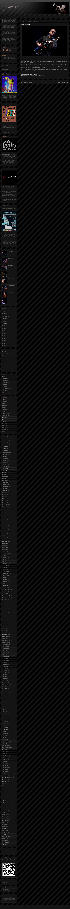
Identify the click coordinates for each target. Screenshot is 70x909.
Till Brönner (4, 824)
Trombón (4, 425)
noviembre (5, 316)
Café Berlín (4, 378)
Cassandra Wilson (5, 492)
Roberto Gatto (5, 787)
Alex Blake (4, 448)
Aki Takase (4, 442)
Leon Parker (4, 662)
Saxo (3, 421)
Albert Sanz (4, 446)
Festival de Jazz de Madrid (7, 357)
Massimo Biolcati (5, 696)
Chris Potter (4, 502)
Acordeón (4, 399)
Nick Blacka (10, 292)
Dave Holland (4, 525)
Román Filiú (4, 793)
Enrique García (5, 547)
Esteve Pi (4, 555)
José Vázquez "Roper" (6, 640)
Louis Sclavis (4, 672)
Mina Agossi (4, 715)
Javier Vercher (5, 605)
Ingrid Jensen (4, 591)
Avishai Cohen (5, 466)
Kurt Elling (4, 654)
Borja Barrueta (11, 285)
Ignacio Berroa (5, 587)
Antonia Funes (5, 458)
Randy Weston (5, 771)
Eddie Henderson (5, 541)
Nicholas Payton (5, 727)
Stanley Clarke (5, 814)
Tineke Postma (5, 826)
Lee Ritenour (4, 658)
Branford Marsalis (5, 484)
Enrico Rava (4, 545)
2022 (5, 325)
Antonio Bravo (5, 460)
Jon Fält (3, 628)
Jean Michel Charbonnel (7, 609)
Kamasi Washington (6, 644)
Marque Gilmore (5, 692)
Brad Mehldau (5, 482)
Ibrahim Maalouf (5, 585)
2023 (5, 315)
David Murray (4, 529)
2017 (5, 333)
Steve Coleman (5, 820)
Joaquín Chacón (5, 620)
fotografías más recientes (26, 82)
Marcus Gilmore (5, 686)
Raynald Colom (5, 775)
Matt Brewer (4, 698)
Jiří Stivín (4, 616)
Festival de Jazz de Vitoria (7, 359)
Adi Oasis (4, 438)
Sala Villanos (4, 392)
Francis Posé (4, 557)
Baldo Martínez (5, 468)
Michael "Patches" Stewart (7, 702)
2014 (5, 338)
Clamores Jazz (5, 382)
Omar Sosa (4, 743)
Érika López (4, 844)
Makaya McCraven (5, 684)
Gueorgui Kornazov (6, 573)
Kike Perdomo (5, 652)
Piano (3, 419)
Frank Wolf (4, 561)
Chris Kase (4, 500)
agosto (4, 319)
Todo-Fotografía (5, 69)
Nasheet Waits (5, 723)
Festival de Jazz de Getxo (7, 355)
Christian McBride (5, 504)
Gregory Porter (5, 569)
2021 (5, 326)
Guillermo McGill (5, 575)
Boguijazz (4, 376)
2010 (5, 345)
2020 (5, 328)
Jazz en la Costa (5, 363)
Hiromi (3, 583)
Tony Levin (4, 828)
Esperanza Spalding (6, 553)
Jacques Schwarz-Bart (6, 595)
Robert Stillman (5, 783)
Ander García (10, 258)
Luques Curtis (5, 678)
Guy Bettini (4, 577)
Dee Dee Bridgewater (6, 533)
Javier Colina (4, 603)
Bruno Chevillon (5, 486)
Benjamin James (5, 472)
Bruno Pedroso (5, 488)
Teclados (4, 423)
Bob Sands (4, 478)
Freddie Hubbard (5, 563)
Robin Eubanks (5, 789)
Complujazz (4, 353)
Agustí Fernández (5, 440)
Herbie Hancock (5, 581)
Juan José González (6, 642)
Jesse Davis (4, 614)
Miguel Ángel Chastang (6, 709)
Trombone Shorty (5, 830)
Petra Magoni (4, 757)
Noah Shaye (4, 737)
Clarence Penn (5, 510)
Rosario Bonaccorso (6, 797)
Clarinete (4, 405)
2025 (5, 311)
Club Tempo (4, 384)
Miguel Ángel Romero (6, 711)
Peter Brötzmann (5, 755)
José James (4, 638)
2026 (5, 310)
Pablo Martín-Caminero (6, 747)
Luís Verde (4, 680)
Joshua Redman (5, 636)
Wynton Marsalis (5, 842)
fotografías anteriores (63, 82)
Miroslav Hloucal (5, 717)
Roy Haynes (4, 802)
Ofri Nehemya (10, 271)
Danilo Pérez (4, 521)
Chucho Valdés (5, 508)
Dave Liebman (5, 527)
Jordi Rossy (4, 630)
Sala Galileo (4, 390)
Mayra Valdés (4, 700)
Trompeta (4, 427)
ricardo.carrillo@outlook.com (7, 60)
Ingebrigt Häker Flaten (6, 589)
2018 (5, 332)
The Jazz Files (10, 7)
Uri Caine (4, 834)
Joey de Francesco (6, 624)
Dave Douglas (5, 523)
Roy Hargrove (5, 800)
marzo (4, 323)
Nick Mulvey (4, 731)
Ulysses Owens (5, 832)
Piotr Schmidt (4, 759)
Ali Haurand (4, 450)
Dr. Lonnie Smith (5, 539)
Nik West (4, 735)
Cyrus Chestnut (5, 514)
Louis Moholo (4, 670)
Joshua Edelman (5, 634)
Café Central (4, 380)
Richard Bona (5, 779)
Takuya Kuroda (5, 822)
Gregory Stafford (5, 571)
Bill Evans (4, 474)
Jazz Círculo (4, 361)
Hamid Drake (4, 579)
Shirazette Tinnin (5, 808)
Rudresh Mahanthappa (6, 804)
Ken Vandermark (5, 646)
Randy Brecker (5, 769)
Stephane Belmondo (6, 818)
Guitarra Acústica (5, 413)
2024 (5, 313)
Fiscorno (4, 409)
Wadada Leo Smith (6, 836)
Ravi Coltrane (5, 773)
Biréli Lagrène (27, 75)
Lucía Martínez (5, 674)
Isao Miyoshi (4, 593)
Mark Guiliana (10, 265)
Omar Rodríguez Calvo (6, 741)
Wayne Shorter (5, 838)
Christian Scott (5, 506)
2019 (5, 330)
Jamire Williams (5, 601)
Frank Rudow (4, 559)
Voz (3, 431)
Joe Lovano (4, 622)
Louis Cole (4, 668)
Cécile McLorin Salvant (6, 516)
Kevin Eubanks (5, 650)
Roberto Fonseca (5, 785)
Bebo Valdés (4, 470)
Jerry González (5, 612)
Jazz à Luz (4, 365)
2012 (5, 341)
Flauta (3, 411)
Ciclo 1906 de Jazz (6, 351)
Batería (3, 403)
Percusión (4, 417)
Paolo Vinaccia (5, 749)
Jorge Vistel (4, 632)
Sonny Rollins (5, 812)
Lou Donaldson (5, 666)
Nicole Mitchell (5, 733)
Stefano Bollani (5, 816)
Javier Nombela (5, 853)
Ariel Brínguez (5, 464)
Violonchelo (4, 429)
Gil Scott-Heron (5, 565)
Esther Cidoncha (5, 851)
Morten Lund (4, 721)
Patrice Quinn (5, 753)
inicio (45, 82)
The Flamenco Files (6, 67)
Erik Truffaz (4, 549)
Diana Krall (4, 535)
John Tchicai (4, 626)
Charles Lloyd (5, 494)
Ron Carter (4, 795)
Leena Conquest (5, 660)
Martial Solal (4, 694)
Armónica (4, 401)
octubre (4, 318)
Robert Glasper (5, 781)
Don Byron (4, 537)
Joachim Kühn (5, 618)
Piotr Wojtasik (5, 763)
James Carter (4, 599)
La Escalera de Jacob (6, 388)
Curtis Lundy (4, 512)
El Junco (4, 386)
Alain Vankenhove (5, 444)
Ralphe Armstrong (5, 767)
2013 (5, 340)
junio (4, 321)
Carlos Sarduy (5, 490)
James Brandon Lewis (6, 597)
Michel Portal (4, 707)
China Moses (4, 498)
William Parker (5, 840)
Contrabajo (4, 407)
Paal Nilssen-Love (5, 745)
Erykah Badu (4, 551)
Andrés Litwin (4, 456)
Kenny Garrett (5, 648)
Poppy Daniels (11, 278)
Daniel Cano (4, 519)
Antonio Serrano (5, 462)
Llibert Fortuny (5, 664)
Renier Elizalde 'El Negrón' (7, 777)
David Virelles (5, 531)
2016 (5, 335)
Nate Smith (4, 725)
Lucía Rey (10, 298)
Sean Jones (4, 806)
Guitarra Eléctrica (34, 75)
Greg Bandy (4, 567)
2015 (5, 336)
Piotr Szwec (4, 761)
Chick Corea (4, 496)
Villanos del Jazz (30, 17)
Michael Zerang (5, 705)
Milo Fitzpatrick (5, 713)
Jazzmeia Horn (5, 607)
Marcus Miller (4, 688)
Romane (4, 791)
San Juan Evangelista (6, 367)
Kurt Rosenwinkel (5, 656)
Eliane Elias (4, 543)
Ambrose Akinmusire (6, 452)
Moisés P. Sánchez (11, 251)
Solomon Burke (5, 810)
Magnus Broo (4, 682)
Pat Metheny (4, 751)
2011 (5, 343)
